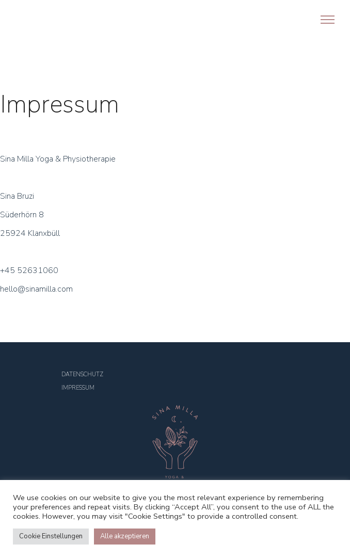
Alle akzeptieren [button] (124, 536)
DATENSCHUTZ (82, 374)
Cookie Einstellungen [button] (51, 536)
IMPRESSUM (77, 388)
